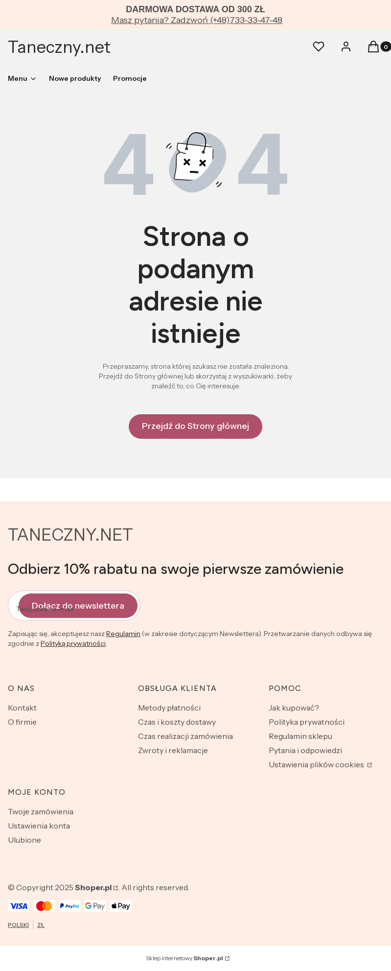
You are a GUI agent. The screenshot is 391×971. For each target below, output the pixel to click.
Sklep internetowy (184, 958)
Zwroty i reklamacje (173, 750)
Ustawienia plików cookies (317, 764)
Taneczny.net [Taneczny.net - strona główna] (59, 47)
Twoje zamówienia (40, 811)
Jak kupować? (294, 707)
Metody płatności (169, 707)
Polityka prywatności (307, 722)
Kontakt (22, 707)
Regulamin (123, 633)
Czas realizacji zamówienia (185, 736)
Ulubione (24, 840)
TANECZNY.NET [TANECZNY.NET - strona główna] (70, 534)
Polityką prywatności (73, 643)
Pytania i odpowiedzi (305, 750)
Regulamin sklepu (300, 736)
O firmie (22, 722)
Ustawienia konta (39, 825)
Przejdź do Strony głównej (195, 426)
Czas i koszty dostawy (177, 722)
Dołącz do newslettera (78, 605)
